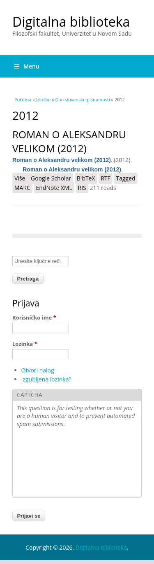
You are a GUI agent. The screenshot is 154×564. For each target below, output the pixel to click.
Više (21, 178)
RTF (105, 178)
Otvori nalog (37, 370)
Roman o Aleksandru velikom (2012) (69, 141)
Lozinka (24, 343)
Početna (22, 99)
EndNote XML (54, 188)
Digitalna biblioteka (71, 21)
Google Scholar (51, 178)
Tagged (125, 178)
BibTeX (86, 178)
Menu (26, 66)
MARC (22, 188)
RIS (82, 188)
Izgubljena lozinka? (46, 379)
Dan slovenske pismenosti (82, 99)
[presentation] (50, 463)
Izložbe (43, 99)
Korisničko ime (34, 317)
